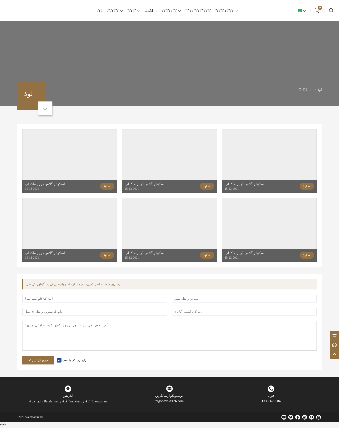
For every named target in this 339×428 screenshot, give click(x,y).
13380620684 (271, 403)
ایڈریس (68, 397)
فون (271, 397)
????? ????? (224, 10)
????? (131, 10)
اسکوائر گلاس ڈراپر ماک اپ (45, 184)
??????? (113, 10)
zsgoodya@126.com (169, 403)
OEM (149, 10)
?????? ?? (169, 10)
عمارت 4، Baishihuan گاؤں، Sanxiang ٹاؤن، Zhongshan (68, 403)
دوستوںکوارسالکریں (169, 397)
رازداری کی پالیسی (74, 361)
